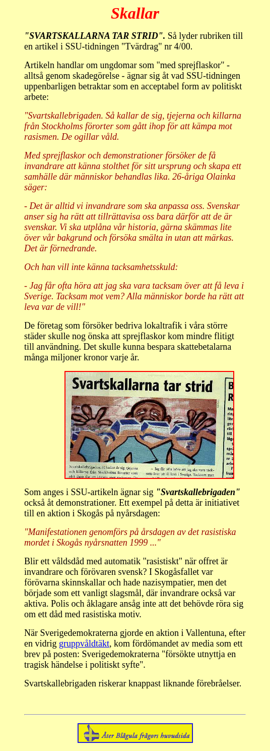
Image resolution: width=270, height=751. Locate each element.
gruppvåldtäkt (84, 643)
